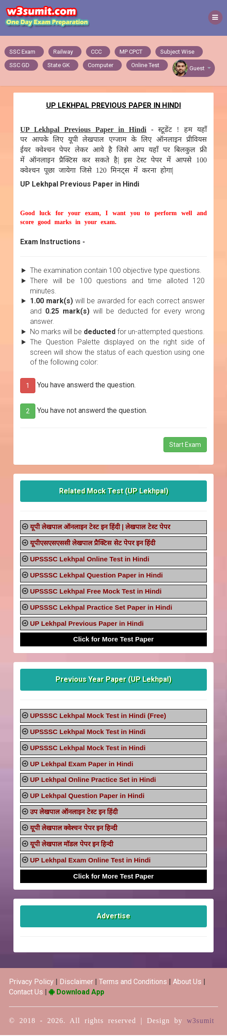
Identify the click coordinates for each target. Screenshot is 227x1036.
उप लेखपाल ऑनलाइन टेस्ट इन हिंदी (74, 812)
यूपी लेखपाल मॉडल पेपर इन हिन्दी (71, 845)
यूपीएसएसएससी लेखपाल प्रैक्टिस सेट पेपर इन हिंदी (92, 544)
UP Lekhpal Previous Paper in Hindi (87, 624)
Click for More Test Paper (113, 640)
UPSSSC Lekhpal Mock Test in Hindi (88, 732)
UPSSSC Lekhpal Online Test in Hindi (89, 560)
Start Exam (185, 445)
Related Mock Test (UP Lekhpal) (113, 492)
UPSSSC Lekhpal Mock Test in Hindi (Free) (98, 716)
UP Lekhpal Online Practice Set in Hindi (93, 780)
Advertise (113, 917)
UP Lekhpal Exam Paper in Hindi (81, 765)
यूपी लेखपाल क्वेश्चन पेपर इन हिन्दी (73, 828)
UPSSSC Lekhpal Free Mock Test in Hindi (96, 592)
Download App (76, 993)
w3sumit (200, 1021)
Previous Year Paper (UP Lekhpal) (113, 680)
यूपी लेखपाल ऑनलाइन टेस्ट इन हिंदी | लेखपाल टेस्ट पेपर (100, 527)
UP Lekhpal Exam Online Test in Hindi (90, 861)
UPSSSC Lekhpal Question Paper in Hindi (96, 576)
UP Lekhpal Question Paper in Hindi (87, 796)
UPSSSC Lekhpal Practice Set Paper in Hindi (101, 608)
